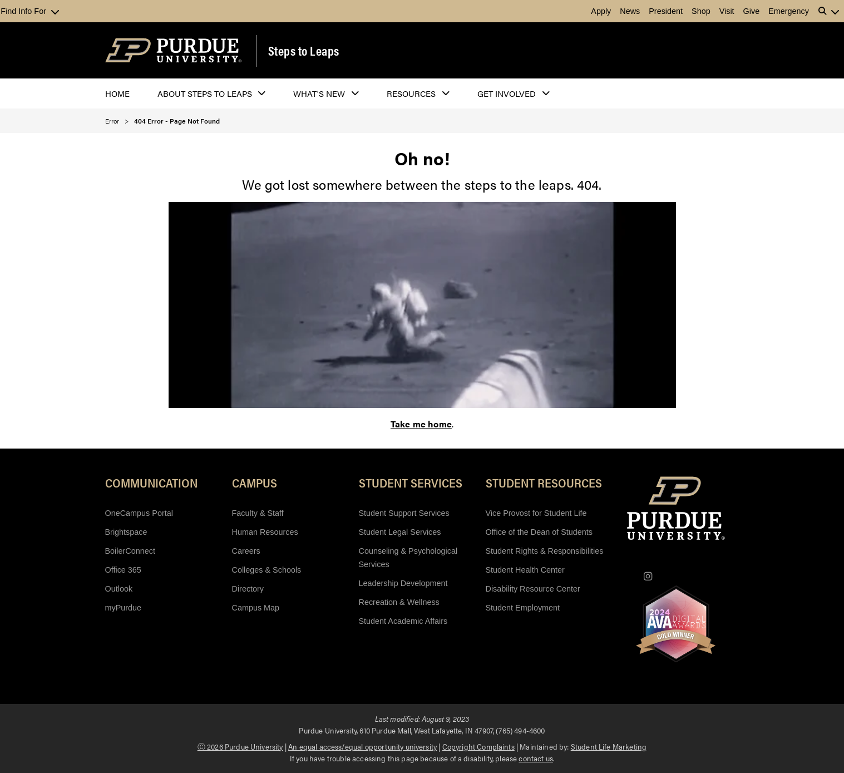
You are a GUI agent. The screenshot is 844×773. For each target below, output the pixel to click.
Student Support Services (404, 513)
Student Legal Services (400, 532)
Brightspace (126, 532)
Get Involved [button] (506, 93)
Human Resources (265, 532)
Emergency (788, 11)
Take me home (421, 423)
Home (117, 93)
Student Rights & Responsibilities (545, 550)
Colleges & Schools (267, 569)
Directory (248, 588)
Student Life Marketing (609, 746)
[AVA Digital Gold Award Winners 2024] (675, 623)
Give (751, 11)
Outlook (119, 588)
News (630, 11)
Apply (601, 11)
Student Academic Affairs (403, 621)
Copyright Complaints (478, 746)
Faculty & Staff (258, 513)
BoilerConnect (130, 550)
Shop (701, 11)
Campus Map (256, 607)
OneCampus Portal (139, 513)
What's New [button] (319, 93)
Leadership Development (403, 583)
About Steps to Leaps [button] (204, 93)
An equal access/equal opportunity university (362, 746)
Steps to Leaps (303, 50)
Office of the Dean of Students (539, 532)
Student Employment (523, 607)
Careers (246, 550)
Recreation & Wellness (399, 602)
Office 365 (123, 569)
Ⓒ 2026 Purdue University (240, 746)
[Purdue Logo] (173, 50)
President (666, 11)
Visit (726, 11)
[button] (829, 11)
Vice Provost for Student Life (536, 513)
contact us (536, 758)
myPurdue (123, 607)
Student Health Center (525, 569)
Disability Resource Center (533, 588)
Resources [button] (411, 93)
